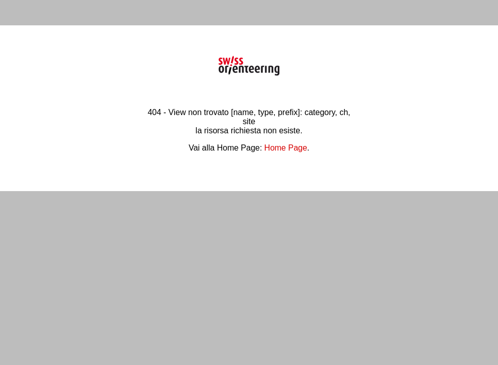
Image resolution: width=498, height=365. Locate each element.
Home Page (285, 147)
